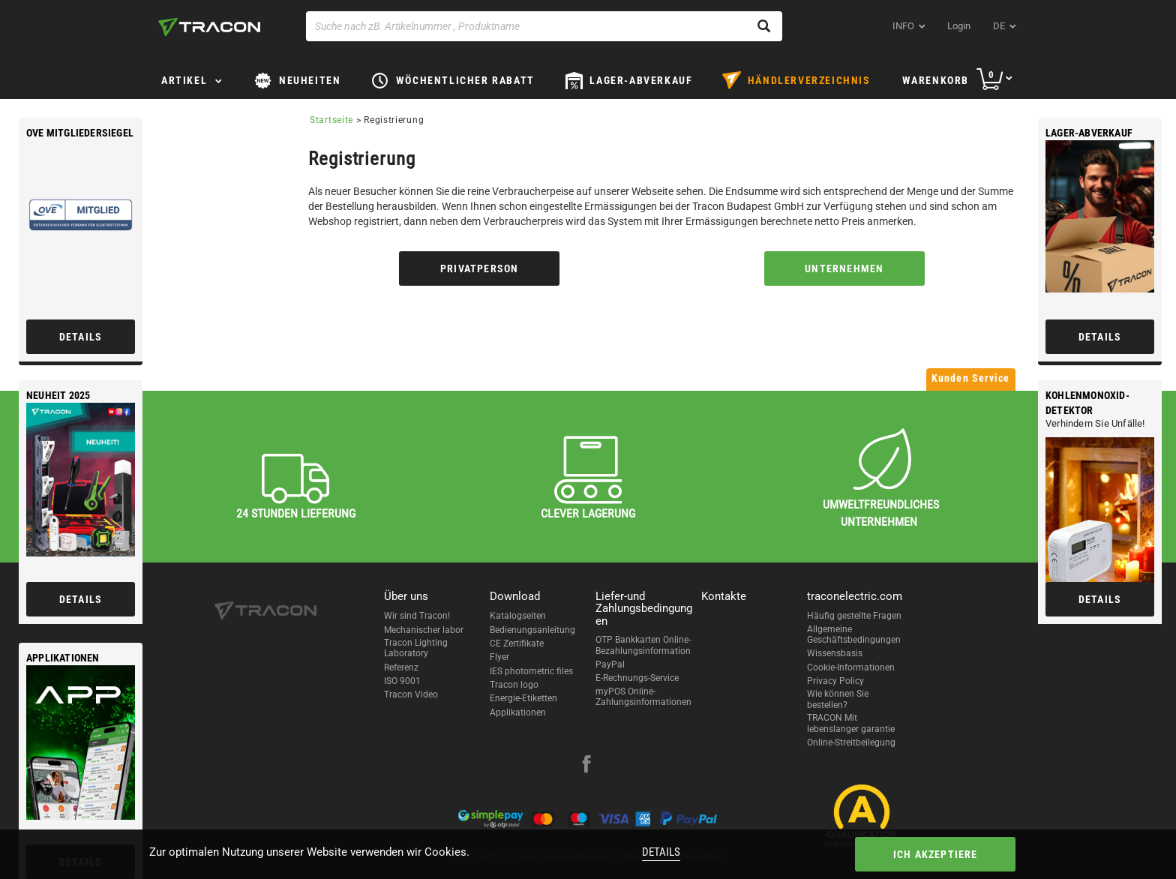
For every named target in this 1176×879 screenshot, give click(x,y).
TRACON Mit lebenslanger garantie (851, 723)
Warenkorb (935, 80)
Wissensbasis (834, 653)
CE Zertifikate (517, 643)
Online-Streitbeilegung (851, 742)
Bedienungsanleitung (532, 630)
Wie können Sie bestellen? (837, 699)
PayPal (610, 664)
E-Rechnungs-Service (637, 678)
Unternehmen (844, 268)
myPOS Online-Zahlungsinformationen (644, 696)
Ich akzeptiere (935, 854)
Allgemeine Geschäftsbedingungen (854, 634)
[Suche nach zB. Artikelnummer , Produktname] (544, 26)
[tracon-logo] (209, 27)
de (999, 26)
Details (661, 852)
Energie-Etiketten (523, 698)
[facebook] (586, 765)
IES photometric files (531, 671)
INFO (903, 26)
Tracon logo (514, 685)
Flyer (499, 657)
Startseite (331, 120)
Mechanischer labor (424, 630)
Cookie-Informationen (851, 667)
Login (958, 26)
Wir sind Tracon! (417, 615)
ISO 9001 (402, 681)
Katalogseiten (518, 615)
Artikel (184, 80)
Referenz (401, 667)
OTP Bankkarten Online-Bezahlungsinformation (643, 645)
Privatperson (479, 268)
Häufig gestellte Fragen (854, 615)
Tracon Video (411, 694)
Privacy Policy (835, 681)
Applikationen (518, 712)
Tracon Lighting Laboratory (416, 648)
